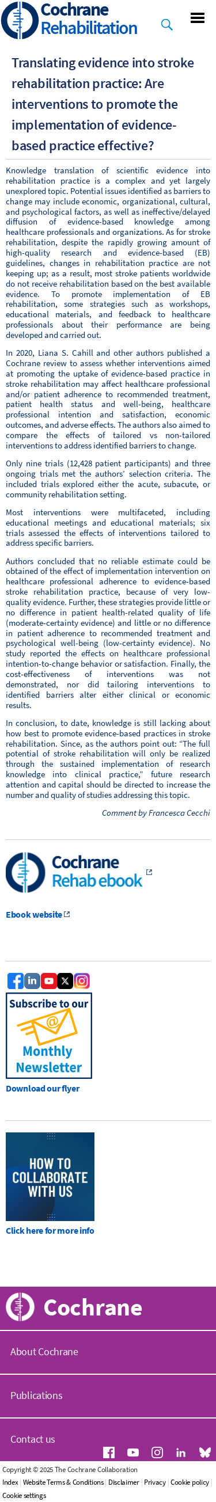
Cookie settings (24, 1495)
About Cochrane (44, 1351)
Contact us (32, 1439)
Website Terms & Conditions (63, 1482)
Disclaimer (123, 1482)
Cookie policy (189, 1482)
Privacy (155, 1482)
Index (10, 1482)
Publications (36, 1395)
